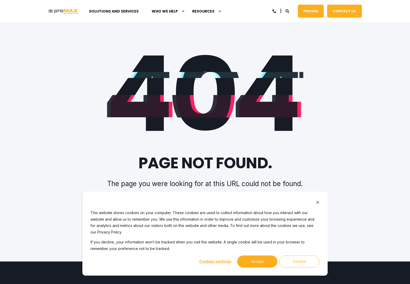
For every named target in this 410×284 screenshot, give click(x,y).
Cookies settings (215, 261)
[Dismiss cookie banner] (318, 203)
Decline (299, 261)
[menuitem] (183, 11)
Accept (257, 261)
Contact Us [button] (344, 10)
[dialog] (205, 234)
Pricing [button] (310, 10)
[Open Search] (288, 10)
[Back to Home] (63, 11)
